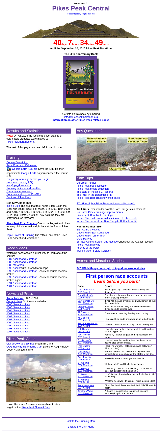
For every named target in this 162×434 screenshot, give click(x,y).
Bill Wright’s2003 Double (84, 380)
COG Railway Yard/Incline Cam (24, 346)
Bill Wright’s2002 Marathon (85, 375)
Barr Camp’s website (88, 229)
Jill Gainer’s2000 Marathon (85, 313)
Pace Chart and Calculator (21, 165)
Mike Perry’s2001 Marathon (85, 352)
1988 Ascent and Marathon (21, 261)
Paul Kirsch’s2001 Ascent (84, 335)
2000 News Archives (18, 322)
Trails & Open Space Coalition (94, 250)
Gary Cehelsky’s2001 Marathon (86, 302)
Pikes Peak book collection (92, 185)
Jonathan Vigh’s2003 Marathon (85, 392)
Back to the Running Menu (81, 421)
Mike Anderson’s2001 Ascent (86, 290)
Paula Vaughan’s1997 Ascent (86, 386)
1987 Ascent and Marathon (21, 258)
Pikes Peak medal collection (93, 188)
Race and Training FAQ (19, 182)
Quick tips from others (18, 191)
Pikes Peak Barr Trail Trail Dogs (95, 215)
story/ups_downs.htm (18, 185)
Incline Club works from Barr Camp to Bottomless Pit (107, 221)
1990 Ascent (13, 267)
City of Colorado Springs (20, 343)
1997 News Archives (18, 331)
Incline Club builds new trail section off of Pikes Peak (107, 218)
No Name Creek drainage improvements (100, 212)
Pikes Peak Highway (88, 244)
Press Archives (15, 298)
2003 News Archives (18, 313)
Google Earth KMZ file (24, 168)
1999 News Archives (18, 325)
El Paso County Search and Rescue (97, 241)
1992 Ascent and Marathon (21, 271)
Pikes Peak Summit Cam (36, 407)
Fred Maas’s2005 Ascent (84, 347)
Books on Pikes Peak (18, 197)
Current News (14, 301)
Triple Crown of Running (20, 235)
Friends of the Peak (88, 247)
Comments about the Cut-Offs (23, 194)
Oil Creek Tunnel (86, 182)
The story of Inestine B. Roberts (95, 191)
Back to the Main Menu (81, 426)
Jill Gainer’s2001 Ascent (84, 319)
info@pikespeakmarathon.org (81, 116)
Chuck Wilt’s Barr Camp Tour (93, 232)
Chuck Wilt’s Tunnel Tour (91, 235)
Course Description (17, 162)
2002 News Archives (18, 316)
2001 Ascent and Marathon (21, 286)
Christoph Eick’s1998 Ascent (85, 307)
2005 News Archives (18, 307)
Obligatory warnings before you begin (27, 179)
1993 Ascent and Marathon (21, 277)
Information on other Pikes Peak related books (81, 119)
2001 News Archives (18, 319)
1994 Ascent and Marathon (21, 283)
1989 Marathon (15, 264)
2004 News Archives (18, 310)
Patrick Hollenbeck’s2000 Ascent (88, 324)
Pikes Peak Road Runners (21, 223)
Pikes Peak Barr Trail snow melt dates (98, 197)
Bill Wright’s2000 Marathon (85, 364)
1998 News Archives (18, 328)
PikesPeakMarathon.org (20, 141)
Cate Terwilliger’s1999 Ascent (86, 358)
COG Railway (84, 238)
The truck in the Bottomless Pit (94, 194)
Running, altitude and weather (23, 188)
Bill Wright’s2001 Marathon (85, 369)
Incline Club (13, 205)
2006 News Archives (18, 304)
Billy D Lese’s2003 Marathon (85, 341)
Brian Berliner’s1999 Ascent (85, 296)
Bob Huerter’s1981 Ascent (84, 330)
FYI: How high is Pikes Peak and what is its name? (106, 203)
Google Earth (28, 173)
